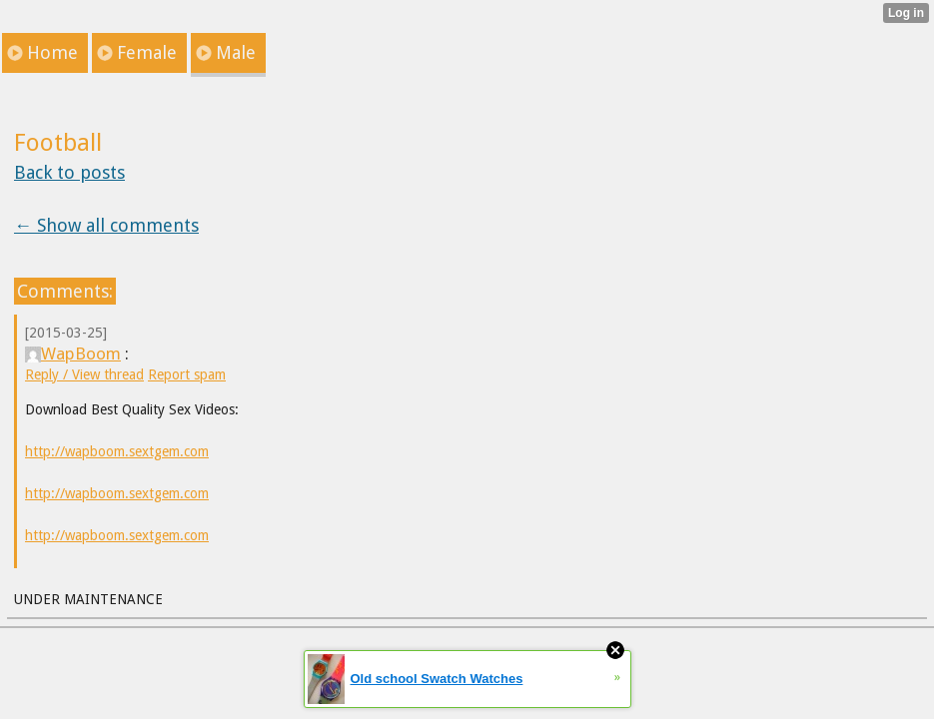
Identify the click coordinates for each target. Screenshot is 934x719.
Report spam (187, 374)
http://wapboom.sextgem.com (117, 451)
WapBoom (73, 353)
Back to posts (69, 172)
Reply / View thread (84, 374)
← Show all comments (106, 225)
